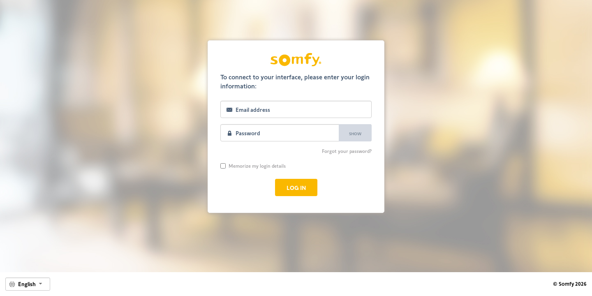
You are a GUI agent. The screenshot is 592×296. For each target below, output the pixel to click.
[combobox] (27, 284)
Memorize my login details (253, 166)
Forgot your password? (347, 151)
